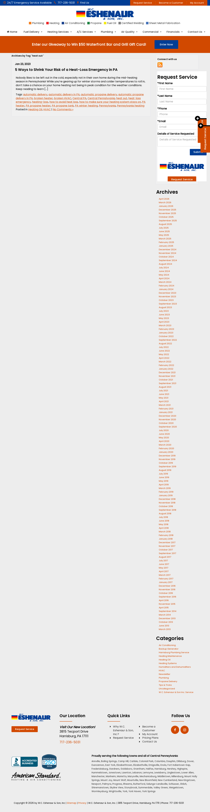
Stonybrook (130, 787)
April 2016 (164, 600)
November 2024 (167, 253)
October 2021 (166, 379)
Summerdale (145, 787)
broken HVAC (62, 98)
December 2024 (167, 249)
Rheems (127, 784)
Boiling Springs (109, 761)
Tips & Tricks (165, 685)
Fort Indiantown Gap (179, 765)
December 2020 (167, 415)
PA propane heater (38, 106)
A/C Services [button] (85, 32)
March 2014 (165, 614)
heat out (121, 98)
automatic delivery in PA (64, 94)
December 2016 (167, 585)
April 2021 (164, 401)
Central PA (79, 98)
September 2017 (167, 553)
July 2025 (164, 227)
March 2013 (165, 629)
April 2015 (164, 607)
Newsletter (164, 674)
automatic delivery (35, 94)
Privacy (82, 803)
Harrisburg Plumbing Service (174, 652)
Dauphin (170, 761)
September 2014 (167, 611)
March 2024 (165, 282)
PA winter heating (86, 106)
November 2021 (167, 376)
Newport (96, 784)
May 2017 (163, 567)
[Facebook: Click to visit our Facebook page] (175, 730)
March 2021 (165, 405)
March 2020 (165, 444)
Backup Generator (168, 648)
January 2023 (166, 332)
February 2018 (166, 535)
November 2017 (167, 546)
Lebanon (137, 772)
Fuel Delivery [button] (31, 32)
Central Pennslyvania (101, 98)
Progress (117, 784)
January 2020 (166, 452)
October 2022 (166, 336)
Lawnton (126, 772)
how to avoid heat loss (63, 102)
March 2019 (165, 488)
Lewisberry (160, 772)
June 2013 (164, 625)
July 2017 (163, 560)
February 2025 (166, 242)
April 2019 (164, 484)
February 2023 (166, 329)
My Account (197, 2)
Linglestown (173, 772)
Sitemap (71, 803)
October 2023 (166, 300)
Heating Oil (35, 109)
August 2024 (165, 264)
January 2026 (166, 206)
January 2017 (165, 582)
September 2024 (168, 260)
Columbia (160, 761)
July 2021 (163, 390)
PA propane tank (63, 106)
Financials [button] (173, 32)
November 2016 (167, 589)
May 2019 (163, 481)
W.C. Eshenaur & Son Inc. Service (176, 692)
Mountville (132, 780)
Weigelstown (176, 787)
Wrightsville (115, 791)
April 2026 (164, 198)
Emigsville (154, 765)
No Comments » (63, 109)
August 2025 (165, 224)
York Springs (149, 791)
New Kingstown (186, 780)
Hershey (171, 768)
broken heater (43, 98)
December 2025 (167, 209)
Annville (96, 761)
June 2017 (164, 564)
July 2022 (164, 347)
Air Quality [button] (128, 32)
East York (110, 765)
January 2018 (166, 538)
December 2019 (167, 455)
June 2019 (164, 477)
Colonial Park (146, 761)
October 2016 (166, 593)
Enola (163, 765)
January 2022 (166, 368)
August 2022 (165, 343)
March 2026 (165, 202)
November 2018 (167, 502)
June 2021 (164, 394)
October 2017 (166, 549)
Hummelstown (99, 772)
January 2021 (166, 412)
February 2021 (166, 408)
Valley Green (161, 787)
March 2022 (165, 361)
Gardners (114, 768)
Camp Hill (123, 761)
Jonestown (114, 772)
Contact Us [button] (195, 32)
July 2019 (163, 473)
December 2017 (167, 542)
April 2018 (164, 528)
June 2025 (164, 231)
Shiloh (183, 784)
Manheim (111, 776)
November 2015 (167, 604)
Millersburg (177, 776)
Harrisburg (160, 768)
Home (12, 32)
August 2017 (165, 556)
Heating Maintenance (170, 656)
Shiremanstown (100, 787)
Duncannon (98, 765)
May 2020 (164, 437)
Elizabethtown (124, 765)
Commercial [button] (150, 32)
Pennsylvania (107, 106)
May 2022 (164, 354)
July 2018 (163, 517)
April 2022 (164, 358)
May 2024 (164, 274)
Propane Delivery (168, 681)
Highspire (182, 768)
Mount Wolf (119, 780)
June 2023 (164, 314)
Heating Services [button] (58, 32)
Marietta (121, 776)
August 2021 (165, 386)
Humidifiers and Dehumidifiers (175, 666)
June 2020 (164, 434)
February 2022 (166, 365)
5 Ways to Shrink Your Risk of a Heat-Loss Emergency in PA (66, 69)
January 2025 (166, 245)
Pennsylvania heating (130, 106)
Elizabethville (140, 765)
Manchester (98, 776)
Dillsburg (181, 761)
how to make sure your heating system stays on (110, 102)
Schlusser (174, 784)
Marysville (133, 776)
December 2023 (167, 292)
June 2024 (164, 271)
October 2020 (166, 423)
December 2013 (167, 618)
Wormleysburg (100, 791)
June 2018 (164, 520)
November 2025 (167, 213)
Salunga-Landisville (157, 784)
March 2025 (165, 238)
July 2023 (164, 311)
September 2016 (167, 596)
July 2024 (164, 267)
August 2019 (165, 470)
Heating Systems (168, 663)
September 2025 (168, 220)
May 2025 (164, 235)
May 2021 (163, 397)
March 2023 (165, 325)
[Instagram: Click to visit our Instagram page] (184, 730)
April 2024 (164, 278)
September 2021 (167, 383)
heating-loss (40, 102)
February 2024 (166, 285)
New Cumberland (167, 780)
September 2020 (168, 426)
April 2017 (163, 571)
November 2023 (167, 296)
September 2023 (168, 303)
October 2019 (166, 462)
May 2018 (163, 524)
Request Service (143, 2)
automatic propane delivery (99, 94)
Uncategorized (167, 688)
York (125, 791)
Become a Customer (171, 2)
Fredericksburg (100, 768)
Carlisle (134, 761)
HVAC (47, 109)
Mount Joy (106, 780)
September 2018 (167, 509)
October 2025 (166, 216)
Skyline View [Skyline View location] (116, 787)
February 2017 (166, 578)
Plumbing (164, 677)
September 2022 (168, 339)
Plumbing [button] (107, 32)
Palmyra (106, 784)
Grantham (139, 768)
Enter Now (166, 44)
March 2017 (164, 575)
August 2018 (165, 513)
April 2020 (164, 441)
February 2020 (166, 448)
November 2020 (167, 419)
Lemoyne (148, 772)
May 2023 (164, 318)
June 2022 (164, 350)
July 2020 (164, 430)
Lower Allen (187, 772)
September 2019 (167, 466)
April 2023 (164, 321)
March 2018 (165, 531)
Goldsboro (126, 768)
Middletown (164, 776)
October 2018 (166, 506)
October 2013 (166, 622)
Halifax (149, 768)
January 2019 (166, 495)
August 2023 (165, 307)
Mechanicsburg (148, 776)
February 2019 (166, 491)
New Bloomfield (148, 780)
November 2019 (167, 459)
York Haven (134, 791)
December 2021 (167, 372)
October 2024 (166, 256)
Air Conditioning (167, 645)
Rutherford (139, 784)
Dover (190, 761)
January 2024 (166, 289)
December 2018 (167, 499)
